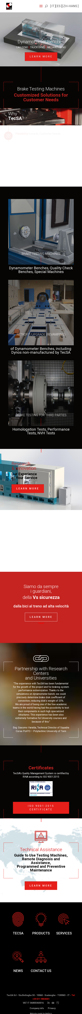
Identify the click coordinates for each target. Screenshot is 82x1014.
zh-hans (70, 6)
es (59, 6)
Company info (37, 1008)
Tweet (41, 623)
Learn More (27, 488)
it (52, 6)
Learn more (41, 56)
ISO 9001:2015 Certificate (41, 807)
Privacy (52, 1008)
